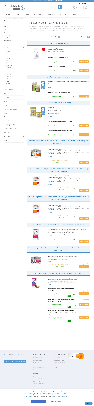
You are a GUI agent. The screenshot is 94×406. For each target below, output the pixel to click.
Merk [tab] (5, 26)
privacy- (55, 396)
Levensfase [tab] (6, 38)
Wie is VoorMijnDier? (38, 357)
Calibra (34, 376)
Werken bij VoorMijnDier (39, 367)
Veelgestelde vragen (59, 360)
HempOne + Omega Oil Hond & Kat (58, 77)
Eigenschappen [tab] (7, 35)
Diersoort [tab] (6, 32)
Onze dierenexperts (37, 360)
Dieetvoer (15, 18)
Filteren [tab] (6, 21)
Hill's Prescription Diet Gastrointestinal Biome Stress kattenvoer (58, 273)
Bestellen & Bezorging (59, 362)
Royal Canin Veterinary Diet (39, 383)
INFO (69, 296)
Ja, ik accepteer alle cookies (38, 401)
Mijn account (79, 7)
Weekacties (35, 370)
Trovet (34, 386)
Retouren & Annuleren (59, 365)
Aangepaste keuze (55, 401)
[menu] (47, 14)
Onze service (36, 362)
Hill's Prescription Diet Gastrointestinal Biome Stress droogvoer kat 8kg (58, 225)
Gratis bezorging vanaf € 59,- (12, 357)
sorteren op (76, 36)
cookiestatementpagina (28, 396)
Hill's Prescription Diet (38, 379)
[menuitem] (8, 15)
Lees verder (49, 53)
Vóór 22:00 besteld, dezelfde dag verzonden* (16, 354)
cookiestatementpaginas (64, 396)
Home (5, 18)
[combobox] (48, 7)
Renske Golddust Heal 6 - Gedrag (58, 102)
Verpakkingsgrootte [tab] (8, 40)
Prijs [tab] (5, 29)
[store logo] (15, 7)
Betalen (56, 367)
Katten (10, 18)
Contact (34, 365)
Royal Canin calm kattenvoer (58, 43)
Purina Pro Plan (36, 381)
